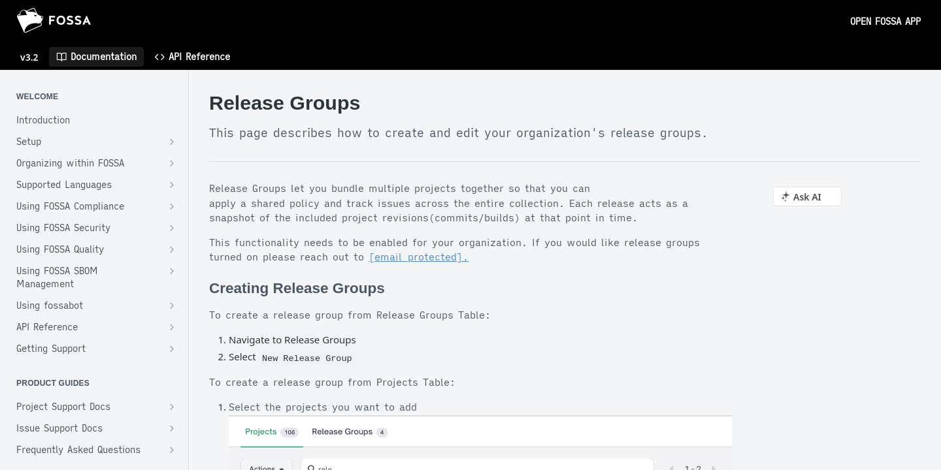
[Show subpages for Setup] (172, 141)
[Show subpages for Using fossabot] (172, 305)
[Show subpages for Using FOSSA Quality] (172, 249)
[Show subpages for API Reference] (172, 327)
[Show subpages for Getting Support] (172, 348)
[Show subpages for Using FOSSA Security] (172, 228)
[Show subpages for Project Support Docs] (172, 406)
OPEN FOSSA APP (885, 21)
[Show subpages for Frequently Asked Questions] (172, 450)
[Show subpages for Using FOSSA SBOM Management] (172, 271)
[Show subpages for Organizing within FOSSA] (172, 163)
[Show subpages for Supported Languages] (172, 185)
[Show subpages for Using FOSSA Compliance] (172, 206)
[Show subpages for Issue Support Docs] (172, 428)
